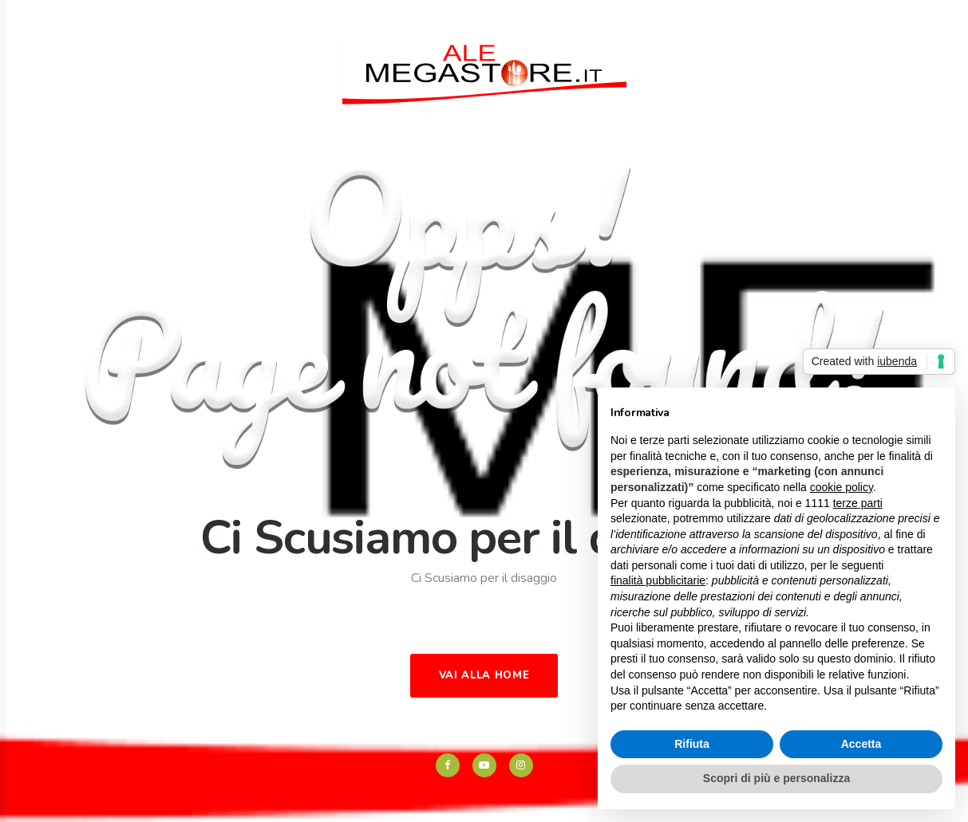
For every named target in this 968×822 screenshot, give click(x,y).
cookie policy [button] (841, 487)
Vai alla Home (484, 675)
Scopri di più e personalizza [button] (776, 778)
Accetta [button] (861, 743)
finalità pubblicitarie (657, 580)
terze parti (858, 503)
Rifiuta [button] (691, 743)
